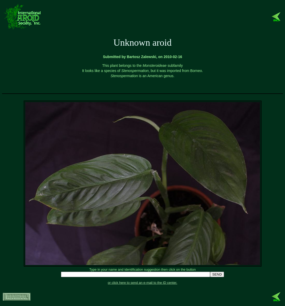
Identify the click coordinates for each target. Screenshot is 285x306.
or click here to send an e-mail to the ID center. (142, 283)
